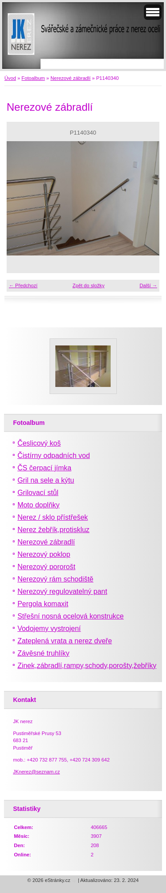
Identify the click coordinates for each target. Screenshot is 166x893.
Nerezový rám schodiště (55, 579)
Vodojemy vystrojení (49, 628)
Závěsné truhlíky (43, 653)
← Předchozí (23, 285)
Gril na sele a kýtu (45, 480)
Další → (148, 285)
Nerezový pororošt (46, 566)
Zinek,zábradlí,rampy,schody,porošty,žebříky (86, 665)
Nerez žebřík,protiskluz (53, 529)
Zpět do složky (88, 285)
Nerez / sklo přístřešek (52, 517)
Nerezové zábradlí (70, 78)
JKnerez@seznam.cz (36, 771)
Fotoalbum (33, 78)
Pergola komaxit (42, 604)
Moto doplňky (38, 505)
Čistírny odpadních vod (53, 455)
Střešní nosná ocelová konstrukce (70, 616)
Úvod (10, 78)
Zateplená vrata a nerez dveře (64, 641)
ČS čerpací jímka (44, 468)
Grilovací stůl (37, 492)
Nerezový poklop (43, 554)
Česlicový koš (39, 443)
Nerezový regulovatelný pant (62, 591)
